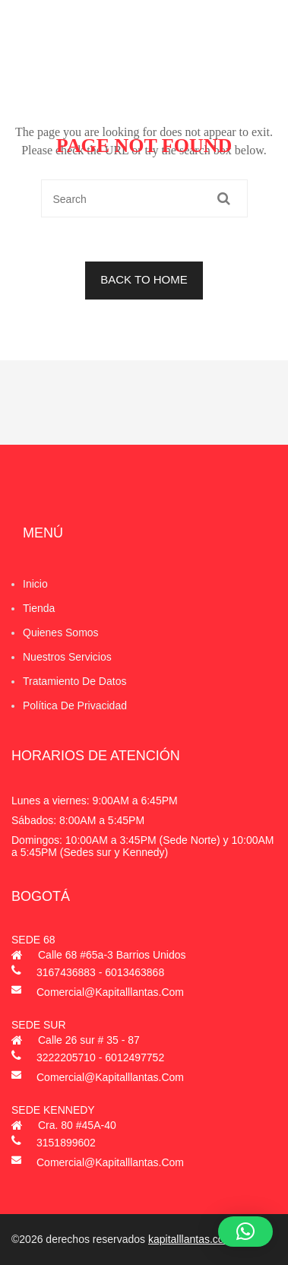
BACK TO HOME (143, 279)
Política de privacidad (75, 705)
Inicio (35, 584)
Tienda (39, 608)
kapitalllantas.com (190, 1239)
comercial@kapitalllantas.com (110, 992)
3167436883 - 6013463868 (100, 972)
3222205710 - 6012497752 (100, 1057)
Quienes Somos (61, 632)
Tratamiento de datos (74, 681)
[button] (245, 1231)
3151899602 (66, 1143)
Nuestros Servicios (67, 657)
